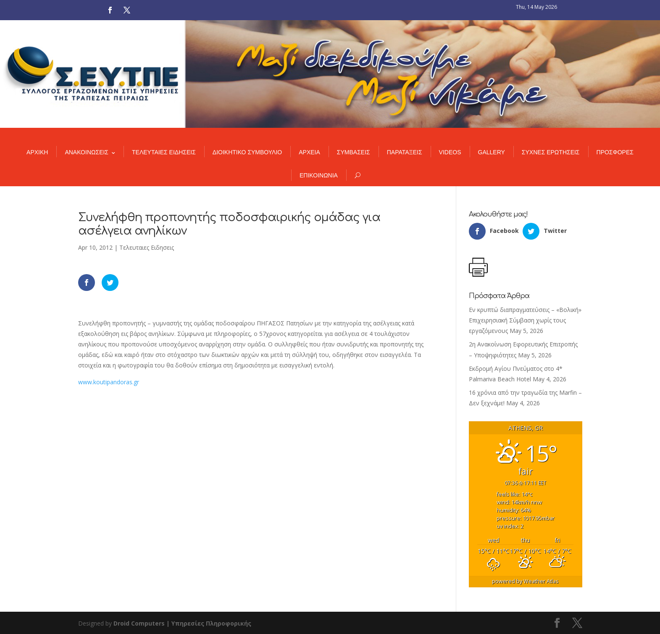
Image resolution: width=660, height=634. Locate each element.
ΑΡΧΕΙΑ (309, 152)
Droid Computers (139, 623)
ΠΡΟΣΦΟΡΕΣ (615, 152)
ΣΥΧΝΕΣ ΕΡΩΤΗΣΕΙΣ (551, 152)
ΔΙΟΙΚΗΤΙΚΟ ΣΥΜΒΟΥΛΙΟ (247, 152)
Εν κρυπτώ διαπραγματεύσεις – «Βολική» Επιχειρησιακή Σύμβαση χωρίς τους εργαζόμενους (525, 320)
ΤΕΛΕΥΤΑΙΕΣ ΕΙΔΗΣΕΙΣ (164, 152)
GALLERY (491, 152)
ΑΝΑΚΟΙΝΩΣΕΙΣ (86, 152)
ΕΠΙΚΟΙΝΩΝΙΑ (319, 175)
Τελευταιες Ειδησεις (146, 247)
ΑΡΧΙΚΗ (37, 152)
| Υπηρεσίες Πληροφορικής (208, 623)
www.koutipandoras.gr (108, 382)
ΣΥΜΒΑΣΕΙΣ (353, 152)
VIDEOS (450, 152)
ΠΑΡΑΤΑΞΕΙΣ (404, 152)
